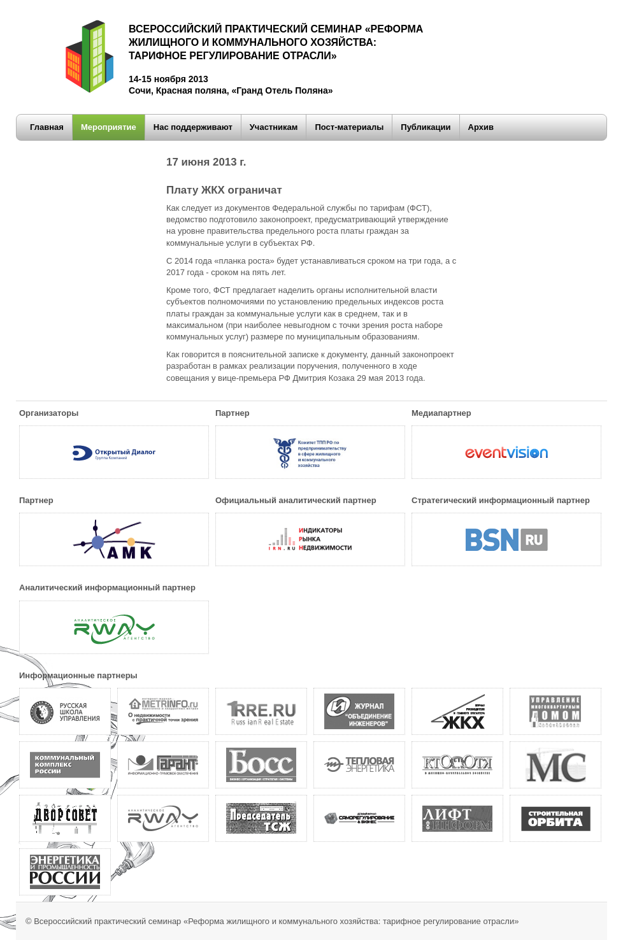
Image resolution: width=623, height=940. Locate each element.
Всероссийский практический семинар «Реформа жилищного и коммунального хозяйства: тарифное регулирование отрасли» (276, 921)
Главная (47, 127)
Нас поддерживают (193, 127)
